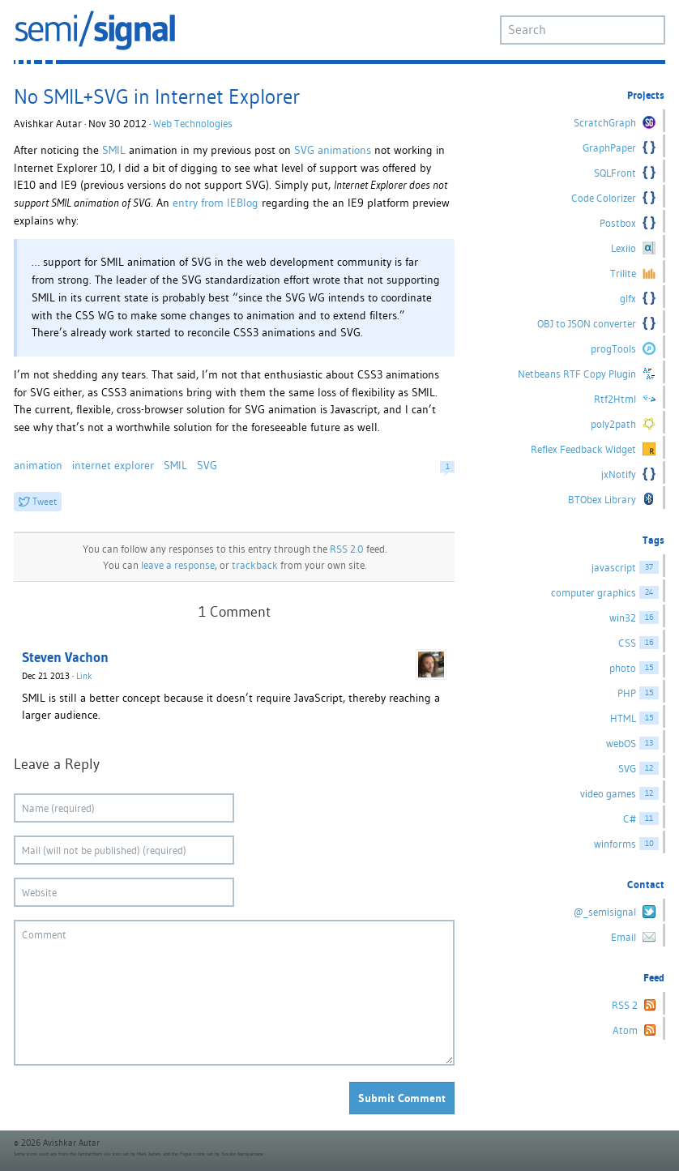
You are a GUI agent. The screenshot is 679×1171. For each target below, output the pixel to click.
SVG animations (332, 150)
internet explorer (113, 465)
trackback (255, 565)
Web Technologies (193, 124)
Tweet (44, 501)
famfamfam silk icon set (103, 1154)
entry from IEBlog (215, 202)
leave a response (178, 565)
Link (84, 676)
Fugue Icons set (196, 1154)
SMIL (114, 150)
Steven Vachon (65, 657)
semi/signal (95, 30)
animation (38, 465)
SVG (207, 465)
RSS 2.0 (347, 549)
